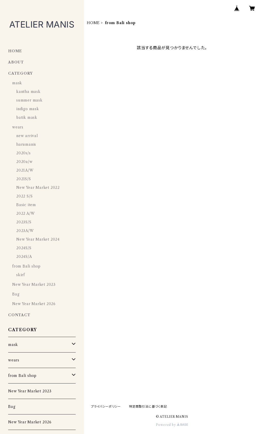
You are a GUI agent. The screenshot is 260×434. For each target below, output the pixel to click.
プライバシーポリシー (106, 406)
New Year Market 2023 (34, 284)
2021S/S (23, 179)
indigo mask (27, 109)
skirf (20, 275)
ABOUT (16, 62)
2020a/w (24, 161)
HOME (93, 23)
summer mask (29, 100)
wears (17, 127)
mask (17, 83)
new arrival (27, 135)
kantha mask (28, 91)
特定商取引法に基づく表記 (148, 406)
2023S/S (23, 222)
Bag (15, 294)
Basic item (26, 205)
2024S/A (24, 256)
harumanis (26, 144)
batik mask (26, 117)
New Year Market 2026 (34, 304)
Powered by (172, 425)
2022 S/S (24, 196)
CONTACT (19, 315)
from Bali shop (26, 266)
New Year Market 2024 (38, 239)
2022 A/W (25, 213)
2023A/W (25, 230)
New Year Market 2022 (38, 187)
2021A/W (25, 170)
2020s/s (23, 153)
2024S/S (23, 248)
